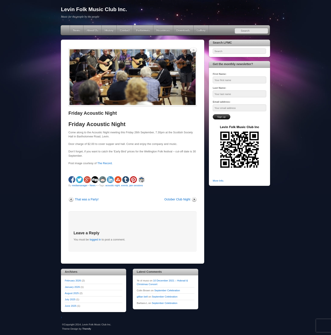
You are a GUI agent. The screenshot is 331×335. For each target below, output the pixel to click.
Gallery (201, 30)
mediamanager (79, 185)
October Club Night (177, 199)
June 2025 (70, 305)
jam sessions (136, 185)
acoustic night (112, 185)
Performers (143, 30)
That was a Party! (87, 199)
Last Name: (219, 87)
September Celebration (167, 290)
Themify (86, 328)
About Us (92, 30)
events (124, 185)
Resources (163, 30)
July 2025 (70, 299)
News (76, 30)
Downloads (183, 30)
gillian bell (142, 296)
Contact (125, 30)
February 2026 (73, 280)
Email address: (222, 101)
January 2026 (72, 286)
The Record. (104, 163)
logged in (95, 239)
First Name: (219, 73)
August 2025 (72, 293)
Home (66, 30)
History (109, 30)
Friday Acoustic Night (92, 113)
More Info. (218, 180)
